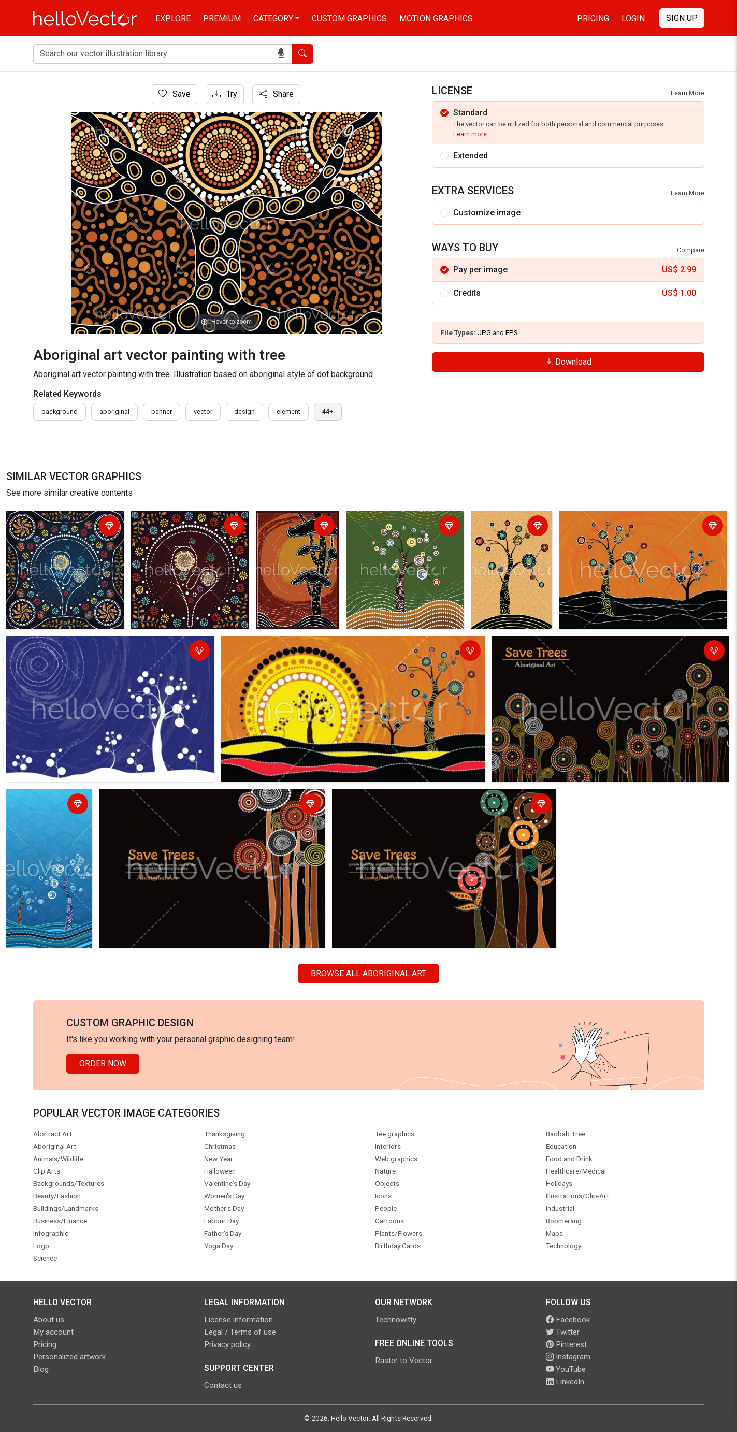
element (288, 411)
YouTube (566, 1369)
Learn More (687, 93)
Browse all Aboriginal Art (368, 973)
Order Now (102, 1063)
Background (59, 411)
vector (203, 411)
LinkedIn (565, 1381)
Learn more (470, 134)
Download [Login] (568, 362)
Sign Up (682, 18)
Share (276, 94)
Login (633, 18)
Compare (690, 250)
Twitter (563, 1332)
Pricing (593, 18)
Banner (161, 411)
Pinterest (566, 1344)
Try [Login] (224, 94)
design (244, 411)
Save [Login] (174, 94)
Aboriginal (114, 411)
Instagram (568, 1357)
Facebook (568, 1319)
